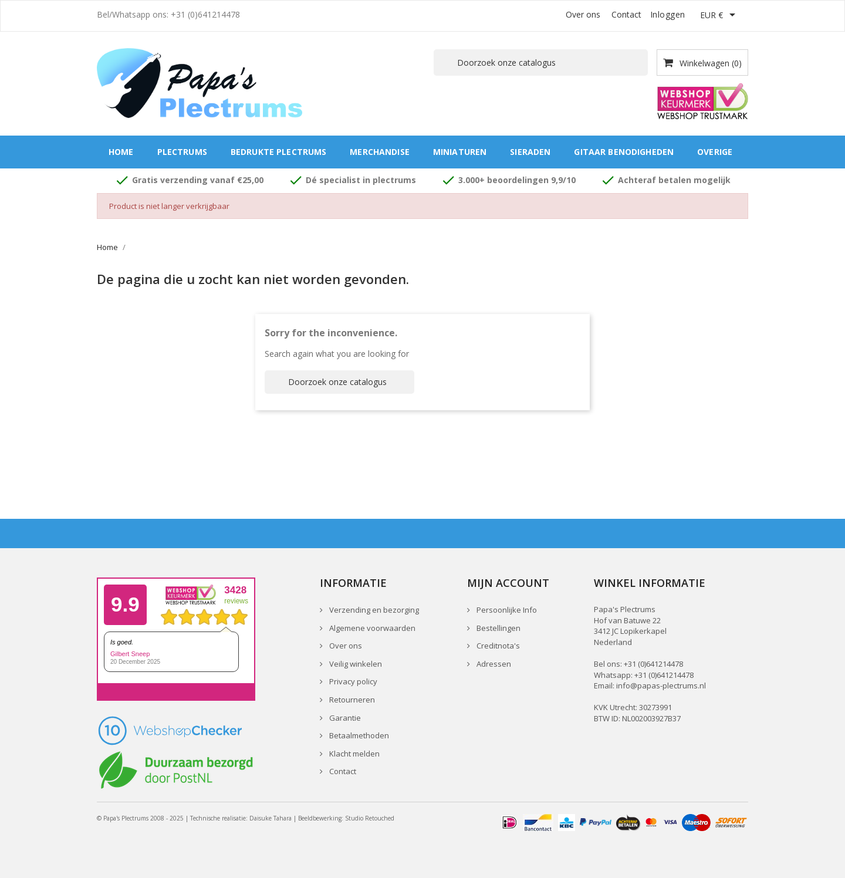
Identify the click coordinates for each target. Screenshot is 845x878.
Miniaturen (459, 151)
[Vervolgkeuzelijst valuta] (719, 16)
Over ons (583, 14)
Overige (714, 151)
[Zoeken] (541, 62)
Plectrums (182, 151)
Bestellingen (497, 628)
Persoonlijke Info (506, 610)
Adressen (493, 663)
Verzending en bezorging (373, 610)
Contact (626, 14)
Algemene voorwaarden (371, 628)
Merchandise (380, 151)
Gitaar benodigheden (624, 151)
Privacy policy (352, 681)
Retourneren (351, 699)
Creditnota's (497, 645)
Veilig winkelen (354, 663)
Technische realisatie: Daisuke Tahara (241, 818)
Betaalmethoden (358, 735)
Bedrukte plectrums (279, 151)
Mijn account (508, 583)
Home (121, 151)
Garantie (344, 717)
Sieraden (530, 151)
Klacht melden (353, 753)
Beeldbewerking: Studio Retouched (346, 818)
